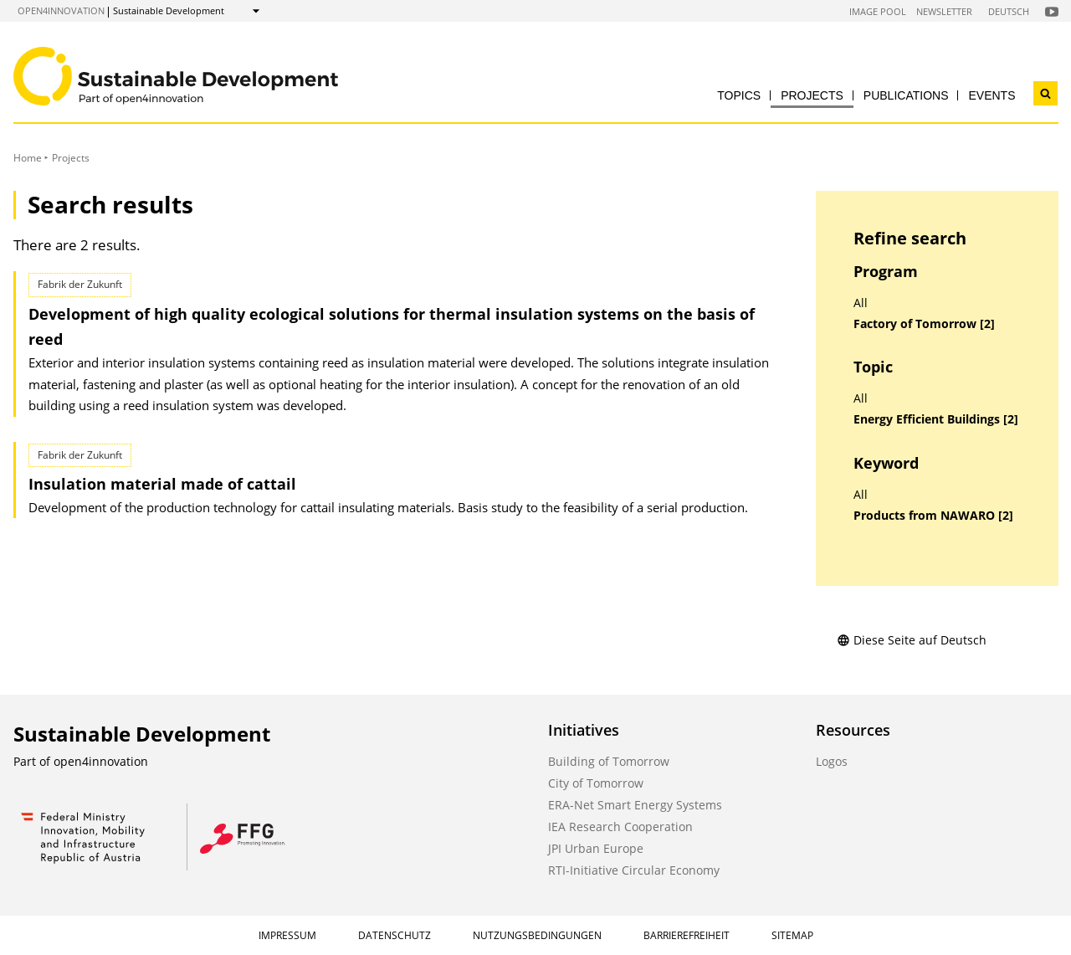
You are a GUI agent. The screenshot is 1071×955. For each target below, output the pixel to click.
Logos (832, 761)
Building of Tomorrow (608, 761)
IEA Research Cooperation (620, 826)
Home (27, 158)
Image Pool (877, 11)
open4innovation (61, 10)
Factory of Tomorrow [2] (924, 323)
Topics (739, 95)
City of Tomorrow (595, 783)
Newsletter (944, 11)
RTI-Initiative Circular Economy (634, 870)
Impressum (287, 935)
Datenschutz (394, 935)
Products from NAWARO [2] (933, 515)
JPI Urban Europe (595, 848)
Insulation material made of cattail (162, 484)
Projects (812, 95)
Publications (906, 95)
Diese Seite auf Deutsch (911, 640)
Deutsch (1008, 11)
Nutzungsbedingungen (537, 935)
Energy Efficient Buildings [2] (935, 419)
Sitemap (792, 935)
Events (991, 95)
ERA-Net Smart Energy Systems (635, 805)
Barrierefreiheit (686, 935)
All (860, 303)
